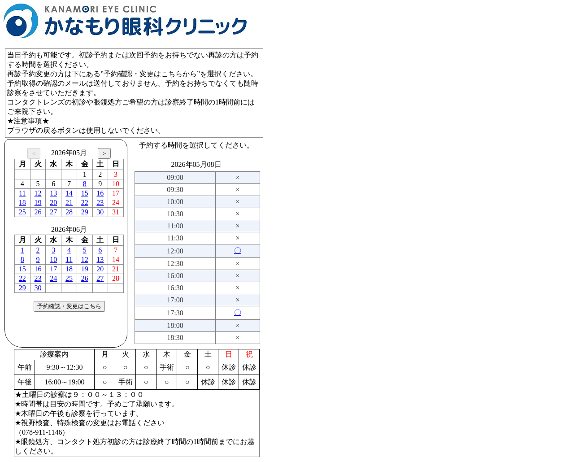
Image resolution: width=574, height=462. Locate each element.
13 (53, 193)
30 (100, 212)
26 (38, 212)
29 (84, 212)
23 (100, 202)
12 (38, 193)
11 (22, 193)
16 (100, 193)
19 (38, 202)
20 (53, 202)
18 (22, 202)
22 (84, 202)
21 (69, 202)
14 (69, 193)
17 (53, 269)
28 (69, 212)
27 (53, 212)
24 (53, 278)
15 (84, 193)
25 (22, 212)
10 (53, 259)
